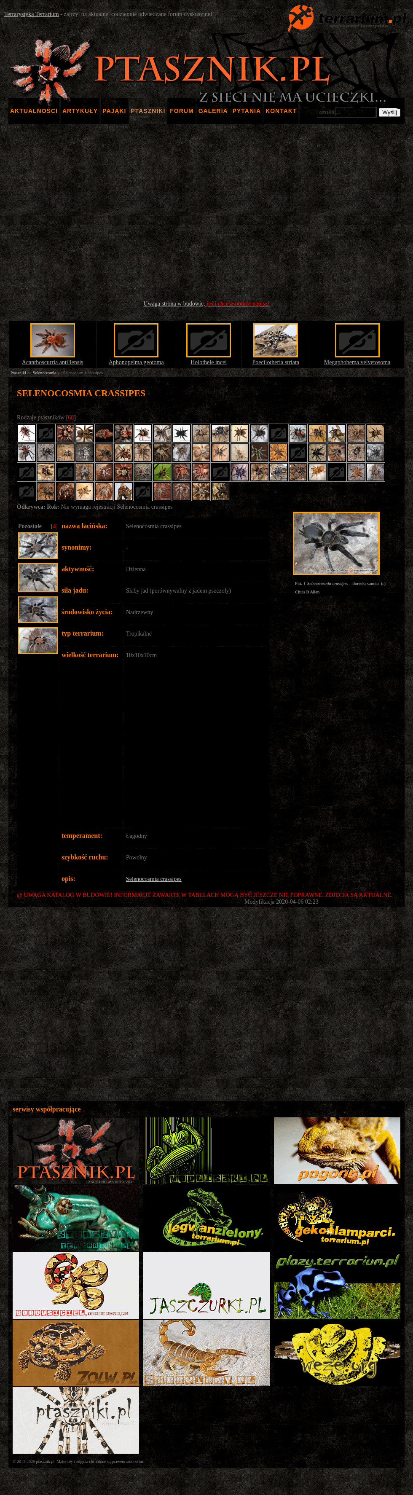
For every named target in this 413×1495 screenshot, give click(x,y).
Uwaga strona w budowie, (206, 304)
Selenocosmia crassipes (154, 879)
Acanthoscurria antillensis (52, 362)
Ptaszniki (18, 372)
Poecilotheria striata (275, 362)
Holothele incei (208, 362)
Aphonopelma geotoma (136, 362)
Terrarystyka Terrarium (31, 14)
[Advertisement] (206, 212)
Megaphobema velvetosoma (357, 362)
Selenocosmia (44, 372)
